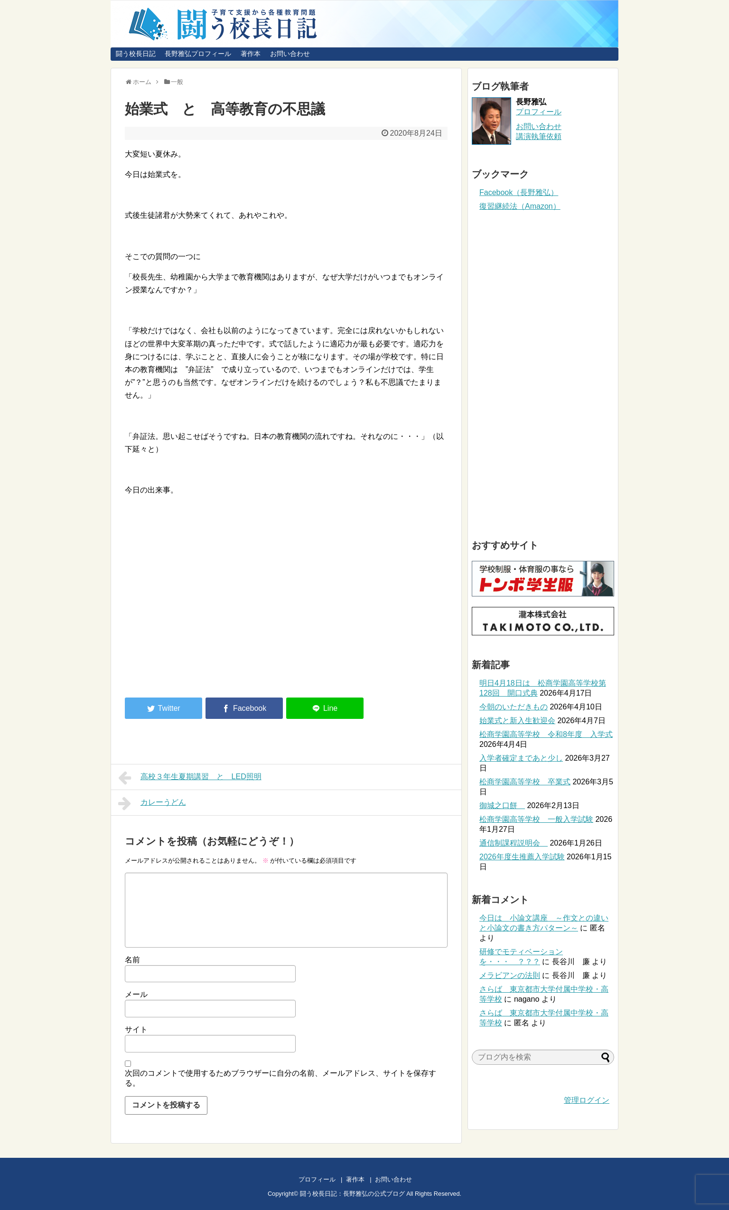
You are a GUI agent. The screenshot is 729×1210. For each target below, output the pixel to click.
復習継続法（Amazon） (520, 206)
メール (136, 994)
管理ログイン (586, 1100)
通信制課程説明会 (513, 843)
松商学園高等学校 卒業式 (524, 782)
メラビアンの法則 (509, 975)
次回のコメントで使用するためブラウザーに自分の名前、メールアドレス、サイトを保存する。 (280, 1078)
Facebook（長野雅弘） (518, 192)
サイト (136, 1029)
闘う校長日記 (136, 53)
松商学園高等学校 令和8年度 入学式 (546, 734)
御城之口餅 (502, 805)
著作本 (251, 53)
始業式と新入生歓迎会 (517, 721)
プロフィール (538, 112)
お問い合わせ (290, 53)
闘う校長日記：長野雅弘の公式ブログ (352, 1193)
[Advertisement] (204, 612)
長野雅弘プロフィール (198, 53)
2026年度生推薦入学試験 (522, 857)
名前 (132, 960)
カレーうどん (152, 803)
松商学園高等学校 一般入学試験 (536, 819)
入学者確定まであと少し (521, 758)
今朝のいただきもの (513, 707)
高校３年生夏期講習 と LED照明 (190, 777)
